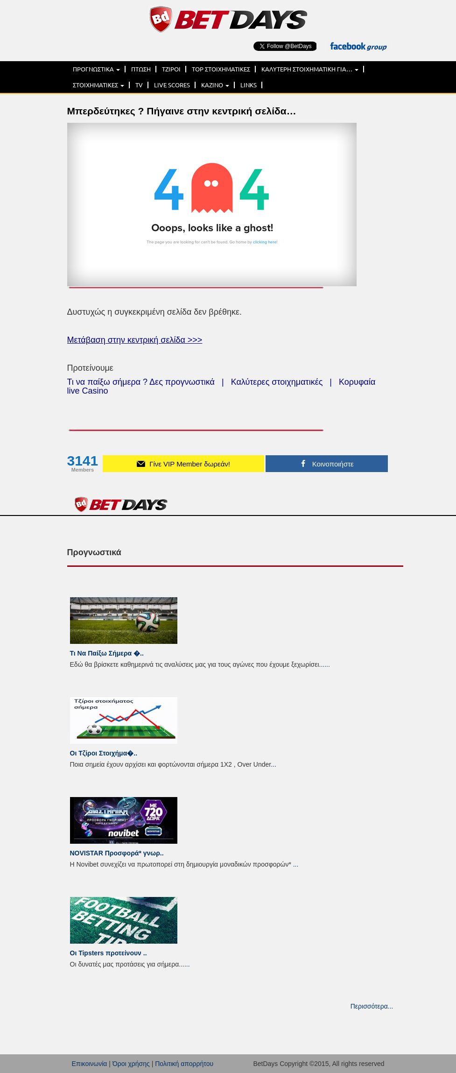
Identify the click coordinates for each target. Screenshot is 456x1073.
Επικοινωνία (89, 1063)
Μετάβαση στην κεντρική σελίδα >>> (135, 340)
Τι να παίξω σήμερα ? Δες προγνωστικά (141, 382)
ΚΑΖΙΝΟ (215, 85)
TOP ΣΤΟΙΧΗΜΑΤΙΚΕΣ (221, 69)
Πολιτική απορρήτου (184, 1063)
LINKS (248, 85)
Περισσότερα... (372, 1006)
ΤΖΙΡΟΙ (171, 69)
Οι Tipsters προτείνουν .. (108, 953)
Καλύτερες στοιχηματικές (277, 382)
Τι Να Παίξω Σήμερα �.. (107, 653)
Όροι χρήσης (131, 1063)
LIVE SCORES (172, 85)
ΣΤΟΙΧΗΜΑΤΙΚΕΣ (98, 85)
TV (139, 85)
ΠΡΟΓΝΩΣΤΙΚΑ (96, 69)
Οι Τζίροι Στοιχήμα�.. (104, 753)
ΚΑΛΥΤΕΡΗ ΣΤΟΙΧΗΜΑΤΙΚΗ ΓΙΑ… (309, 69)
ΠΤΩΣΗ (141, 69)
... (327, 664)
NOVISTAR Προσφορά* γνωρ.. (117, 853)
